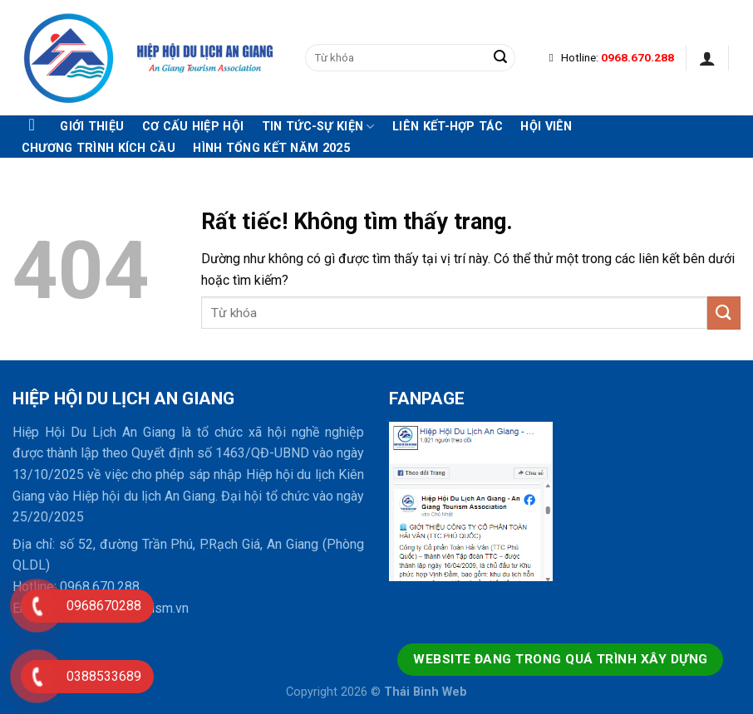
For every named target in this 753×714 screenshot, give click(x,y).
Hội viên (546, 127)
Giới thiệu (92, 127)
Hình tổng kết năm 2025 (271, 148)
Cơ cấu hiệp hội (193, 127)
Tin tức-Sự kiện (318, 126)
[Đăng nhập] (707, 58)
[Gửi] (500, 58)
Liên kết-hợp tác (447, 127)
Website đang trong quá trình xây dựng (560, 659)
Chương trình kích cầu (98, 148)
